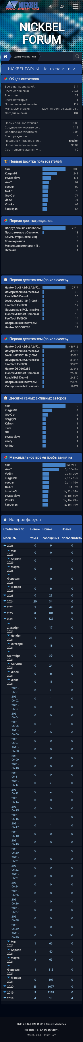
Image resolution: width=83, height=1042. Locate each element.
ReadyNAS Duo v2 (16, 296)
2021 (10, 619)
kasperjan (11, 208)
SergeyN (10, 419)
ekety (8, 441)
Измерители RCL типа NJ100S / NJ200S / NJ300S (37, 292)
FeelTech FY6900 (16, 318)
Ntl (7, 432)
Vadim (9, 473)
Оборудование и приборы (23, 228)
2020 (10, 986)
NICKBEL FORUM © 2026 (41, 1030)
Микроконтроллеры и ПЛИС (24, 245)
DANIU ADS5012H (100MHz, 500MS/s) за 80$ (34, 300)
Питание (10, 250)
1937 (8, 428)
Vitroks (9, 204)
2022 (10, 613)
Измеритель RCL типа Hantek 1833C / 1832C (34, 309)
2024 (10, 601)
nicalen (73, 140)
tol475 (9, 191)
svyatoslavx (12, 178)
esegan (9, 186)
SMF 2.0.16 (23, 1024)
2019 (10, 992)
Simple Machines (56, 1024)
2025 (10, 595)
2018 (10, 998)
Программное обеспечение (23, 232)
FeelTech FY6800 (16, 305)
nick (7, 169)
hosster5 (10, 491)
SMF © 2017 (38, 1024)
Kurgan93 (11, 173)
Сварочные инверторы (21, 323)
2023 (10, 607)
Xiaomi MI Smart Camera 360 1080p (27, 314)
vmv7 (8, 182)
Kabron (9, 423)
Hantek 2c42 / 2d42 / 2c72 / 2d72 (26, 287)
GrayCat (10, 195)
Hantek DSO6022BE (17, 327)
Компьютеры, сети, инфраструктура (29, 237)
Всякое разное (15, 241)
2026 (10, 545)
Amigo (9, 445)
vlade (8, 200)
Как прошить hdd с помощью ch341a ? (31, 386)
